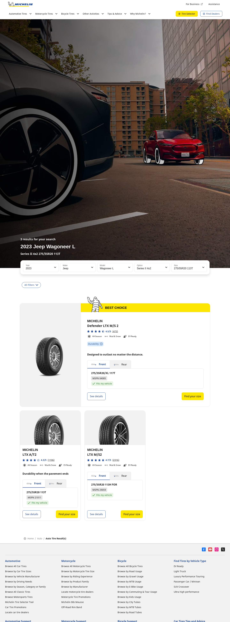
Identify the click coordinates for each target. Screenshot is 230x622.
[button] (55, 267)
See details (96, 396)
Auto (39, 538)
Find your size (192, 396)
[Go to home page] (20, 4)
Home (29, 538)
